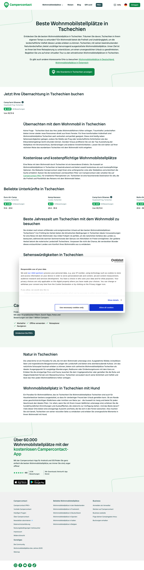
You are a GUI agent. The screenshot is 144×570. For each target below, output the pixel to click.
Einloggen (134, 5)
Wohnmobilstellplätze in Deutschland (96, 59)
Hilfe (117, 5)
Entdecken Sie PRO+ (24, 333)
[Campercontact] (18, 5)
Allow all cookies (106, 307)
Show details (113, 300)
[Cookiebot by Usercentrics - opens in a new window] (113, 260)
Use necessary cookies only (72, 307)
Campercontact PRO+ (32, 175)
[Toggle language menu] (125, 5)
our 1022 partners (36, 273)
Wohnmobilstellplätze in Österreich (71, 62)
